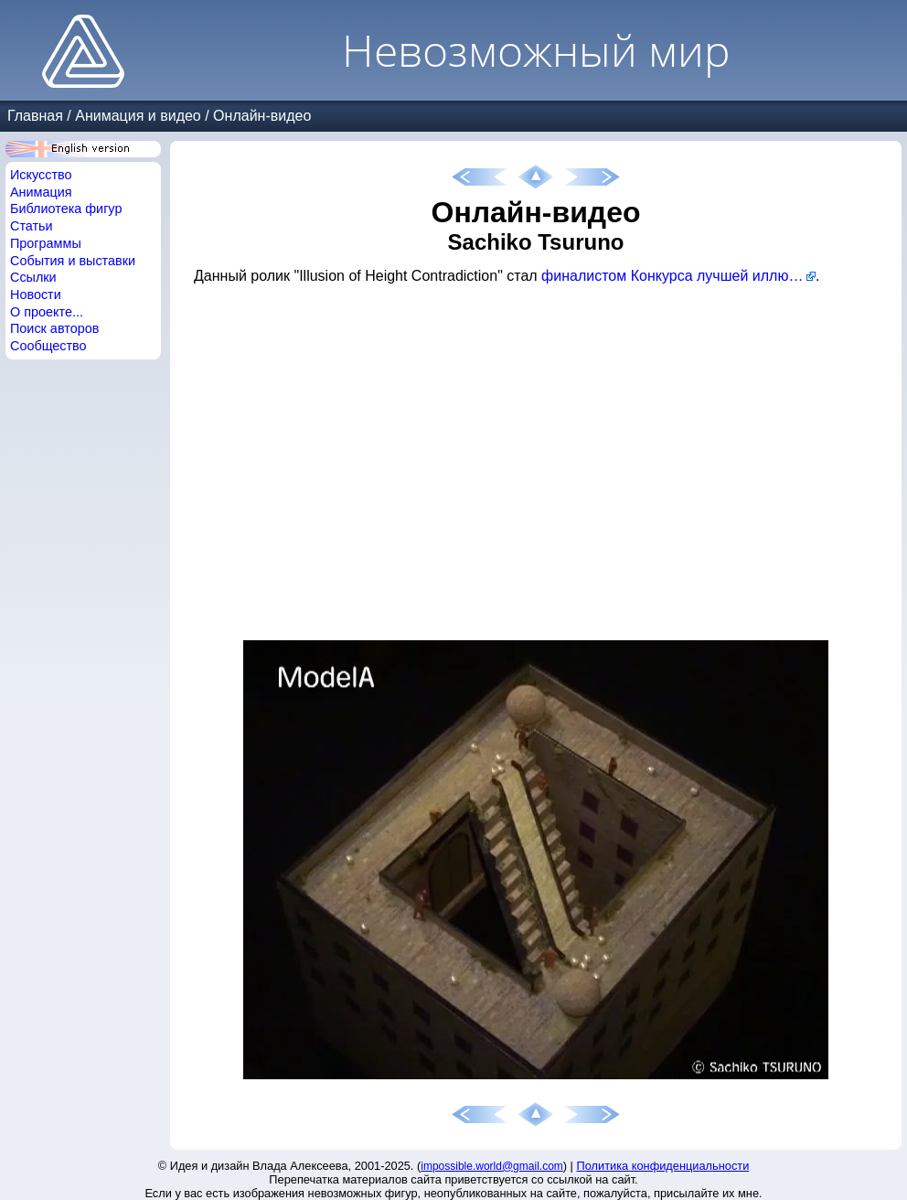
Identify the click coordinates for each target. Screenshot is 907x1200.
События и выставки (72, 260)
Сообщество (48, 345)
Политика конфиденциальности (663, 1166)
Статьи (31, 226)
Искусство (41, 174)
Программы (45, 243)
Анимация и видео (138, 115)
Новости (35, 294)
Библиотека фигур (66, 208)
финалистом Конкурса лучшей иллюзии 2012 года (678, 276)
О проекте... (46, 312)
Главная (35, 115)
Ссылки (33, 277)
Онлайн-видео (262, 115)
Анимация (41, 192)
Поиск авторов (54, 328)
